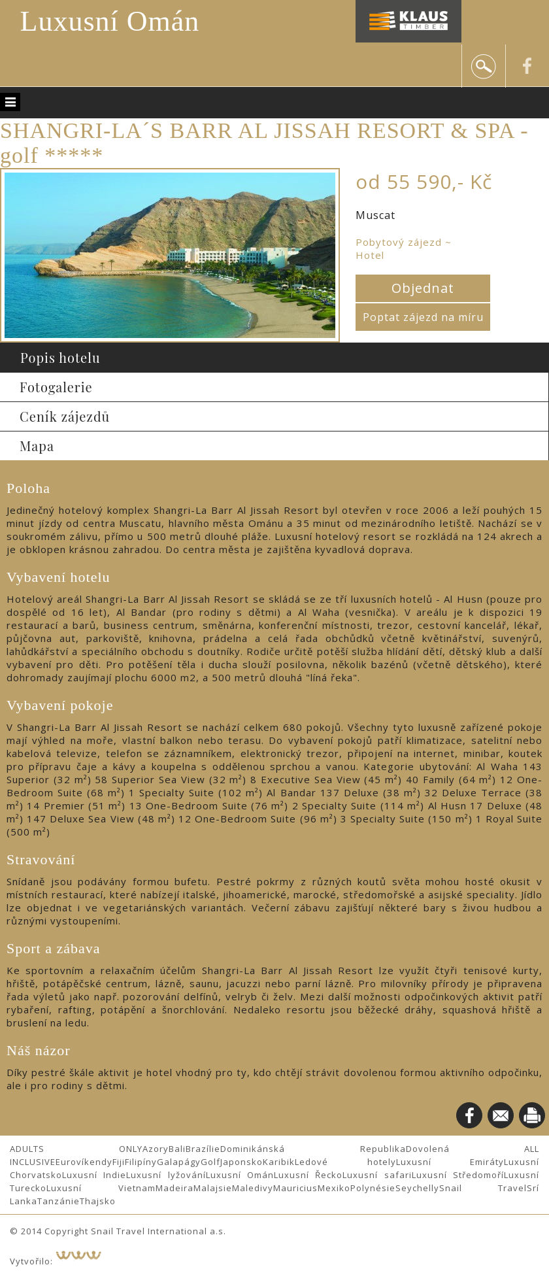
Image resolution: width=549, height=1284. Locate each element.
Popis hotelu (60, 357)
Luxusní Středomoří (458, 1175)
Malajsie (212, 1188)
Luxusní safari (376, 1175)
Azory (155, 1149)
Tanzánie (58, 1201)
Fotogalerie (56, 387)
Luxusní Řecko (308, 1175)
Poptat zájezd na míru (423, 317)
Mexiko (334, 1188)
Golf (210, 1162)
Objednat (422, 288)
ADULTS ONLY (76, 1149)
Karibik (279, 1162)
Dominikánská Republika (312, 1149)
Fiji (118, 1162)
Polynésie (372, 1188)
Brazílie (203, 1149)
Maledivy (252, 1188)
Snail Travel (483, 1188)
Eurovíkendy (84, 1162)
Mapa (37, 445)
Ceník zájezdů (65, 416)
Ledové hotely (345, 1162)
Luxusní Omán (110, 21)
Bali (177, 1149)
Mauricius (295, 1188)
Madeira (174, 1188)
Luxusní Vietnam (101, 1188)
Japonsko (241, 1162)
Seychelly (417, 1188)
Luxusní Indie (94, 1175)
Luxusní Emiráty (450, 1162)
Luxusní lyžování (165, 1175)
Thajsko (98, 1201)
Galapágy (179, 1162)
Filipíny (141, 1162)
